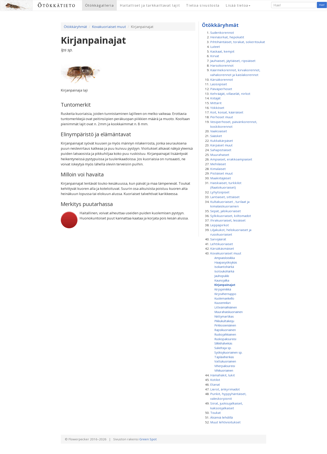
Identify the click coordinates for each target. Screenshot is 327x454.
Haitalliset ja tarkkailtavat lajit (150, 5)
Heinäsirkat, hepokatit (227, 37)
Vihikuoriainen (223, 370)
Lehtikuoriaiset (221, 244)
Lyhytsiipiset (219, 192)
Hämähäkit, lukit (222, 375)
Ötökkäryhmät (75, 26)
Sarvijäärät (218, 239)
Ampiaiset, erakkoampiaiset (231, 159)
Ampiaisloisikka (224, 258)
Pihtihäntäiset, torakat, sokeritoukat (237, 42)
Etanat (215, 384)
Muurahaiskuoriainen (228, 312)
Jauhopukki (221, 276)
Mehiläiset (218, 164)
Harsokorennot (222, 65)
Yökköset (217, 108)
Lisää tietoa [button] (238, 5)
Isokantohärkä (224, 267)
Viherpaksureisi (224, 366)
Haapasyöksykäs (225, 262)
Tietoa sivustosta (203, 5)
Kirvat (214, 56)
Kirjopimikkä (222, 289)
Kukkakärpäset (221, 140)
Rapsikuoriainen (225, 330)
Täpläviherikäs (224, 357)
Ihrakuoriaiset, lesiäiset (228, 220)
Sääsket (216, 136)
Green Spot (148, 439)
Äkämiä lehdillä (221, 417)
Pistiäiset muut (221, 173)
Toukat (215, 413)
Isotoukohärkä (224, 271)
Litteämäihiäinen (225, 307)
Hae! (322, 5)
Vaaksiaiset (218, 131)
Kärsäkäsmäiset (222, 248)
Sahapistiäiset (220, 150)
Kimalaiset (218, 169)
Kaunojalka (221, 280)
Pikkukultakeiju (224, 321)
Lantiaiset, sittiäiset (225, 197)
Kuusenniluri (222, 303)
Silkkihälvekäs (223, 343)
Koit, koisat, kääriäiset (226, 112)
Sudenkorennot (222, 32)
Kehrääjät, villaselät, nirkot (230, 94)
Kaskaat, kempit (222, 51)
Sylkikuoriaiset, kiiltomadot (230, 216)
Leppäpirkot (219, 225)
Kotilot (215, 380)
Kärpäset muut (221, 145)
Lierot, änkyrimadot (225, 389)
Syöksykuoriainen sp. (228, 352)
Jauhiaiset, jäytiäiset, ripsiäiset (232, 61)
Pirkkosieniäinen (225, 325)
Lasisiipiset (218, 84)
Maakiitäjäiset (220, 178)
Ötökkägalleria (99, 5)
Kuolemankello (224, 298)
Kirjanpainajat (224, 285)
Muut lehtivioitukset (225, 422)
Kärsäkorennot (221, 79)
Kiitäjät (215, 98)
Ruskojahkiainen (225, 334)
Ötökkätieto (57, 5)
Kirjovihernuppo (225, 294)
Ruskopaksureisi (225, 339)
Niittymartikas (224, 316)
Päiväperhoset (221, 89)
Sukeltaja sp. (223, 348)
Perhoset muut (221, 117)
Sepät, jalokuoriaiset (225, 211)
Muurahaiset (219, 155)
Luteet (215, 47)
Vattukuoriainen (225, 361)
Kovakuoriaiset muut (109, 26)
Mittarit (216, 103)
